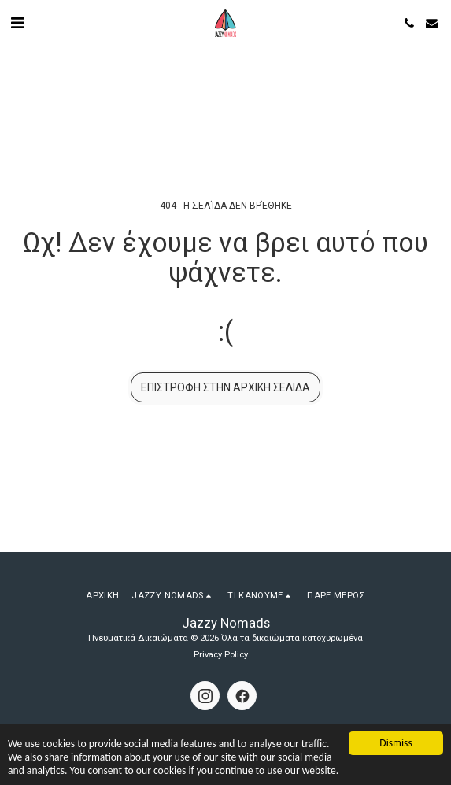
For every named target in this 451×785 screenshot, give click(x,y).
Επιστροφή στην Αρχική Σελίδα (225, 387)
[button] (17, 23)
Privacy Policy (221, 655)
